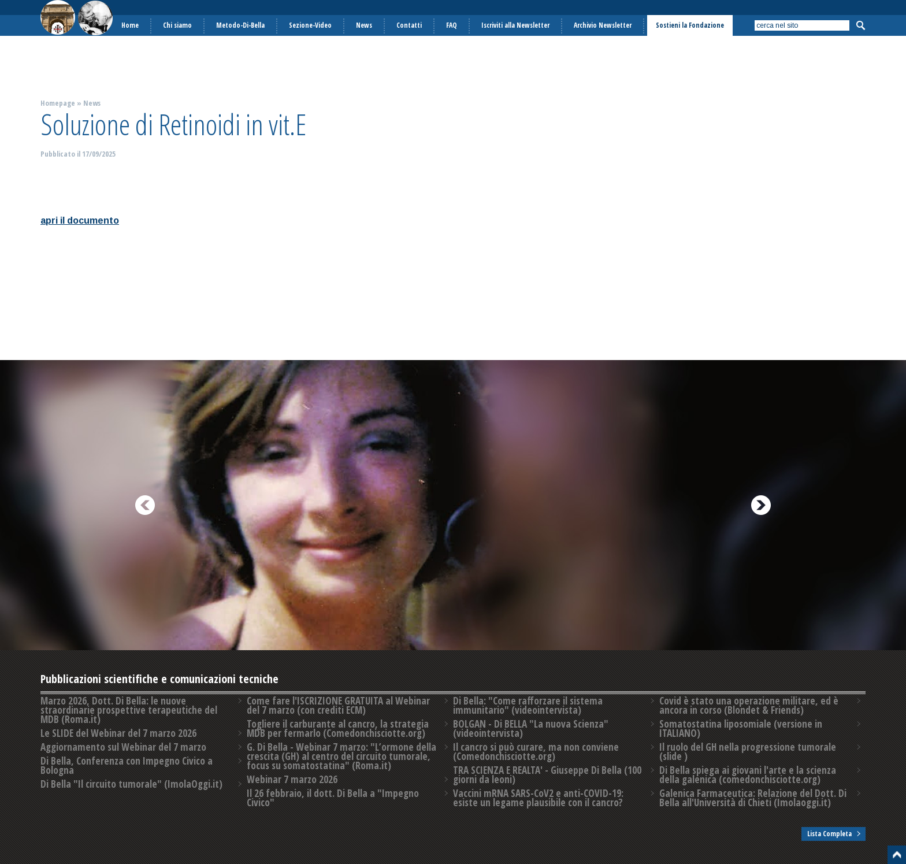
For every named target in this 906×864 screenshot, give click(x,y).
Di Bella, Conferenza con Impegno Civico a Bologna (126, 765)
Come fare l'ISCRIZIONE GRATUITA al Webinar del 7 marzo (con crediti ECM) (338, 705)
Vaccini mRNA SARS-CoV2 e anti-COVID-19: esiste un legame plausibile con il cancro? (538, 798)
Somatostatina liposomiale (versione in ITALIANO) (740, 728)
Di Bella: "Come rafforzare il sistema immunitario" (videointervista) (528, 705)
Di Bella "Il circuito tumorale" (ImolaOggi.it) (131, 784)
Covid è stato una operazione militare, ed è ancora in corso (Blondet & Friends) (748, 705)
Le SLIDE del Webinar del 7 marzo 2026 (118, 733)
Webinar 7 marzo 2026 (292, 779)
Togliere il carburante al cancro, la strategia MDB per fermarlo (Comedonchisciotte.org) (338, 728)
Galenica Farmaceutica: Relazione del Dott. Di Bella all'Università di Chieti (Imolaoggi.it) (752, 798)
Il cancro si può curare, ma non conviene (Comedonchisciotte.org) (536, 751)
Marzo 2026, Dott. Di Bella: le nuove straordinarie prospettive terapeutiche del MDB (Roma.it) (128, 710)
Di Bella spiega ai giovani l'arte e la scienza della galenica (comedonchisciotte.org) (747, 774)
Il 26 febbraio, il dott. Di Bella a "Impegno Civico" (333, 798)
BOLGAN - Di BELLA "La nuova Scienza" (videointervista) (530, 728)
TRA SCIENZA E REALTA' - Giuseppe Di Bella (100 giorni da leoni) (547, 774)
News (92, 103)
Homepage (57, 103)
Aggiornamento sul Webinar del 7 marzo (123, 747)
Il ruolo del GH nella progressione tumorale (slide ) (747, 751)
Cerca (860, 25)
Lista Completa (829, 834)
